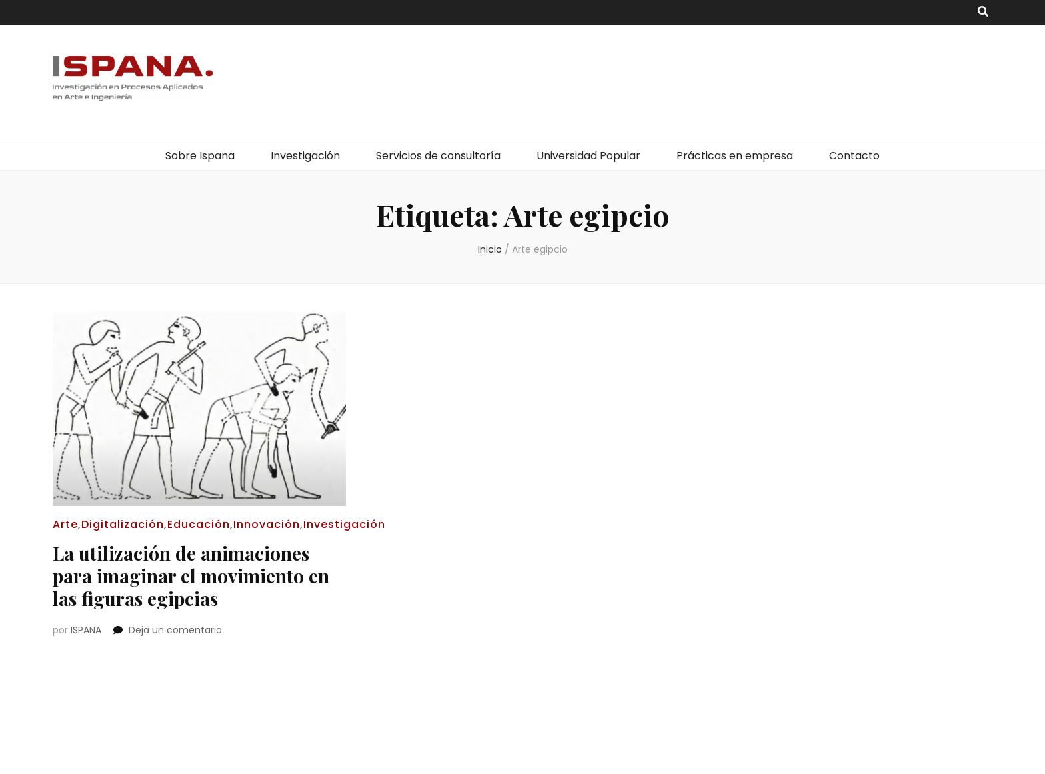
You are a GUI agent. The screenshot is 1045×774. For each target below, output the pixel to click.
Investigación (305, 155)
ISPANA (86, 630)
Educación (198, 524)
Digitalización (122, 524)
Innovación (266, 524)
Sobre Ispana (200, 155)
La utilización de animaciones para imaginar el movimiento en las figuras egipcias (191, 576)
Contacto (854, 155)
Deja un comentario (175, 630)
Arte (65, 524)
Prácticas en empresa (734, 155)
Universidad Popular (588, 155)
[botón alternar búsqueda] (983, 12)
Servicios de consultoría (438, 155)
